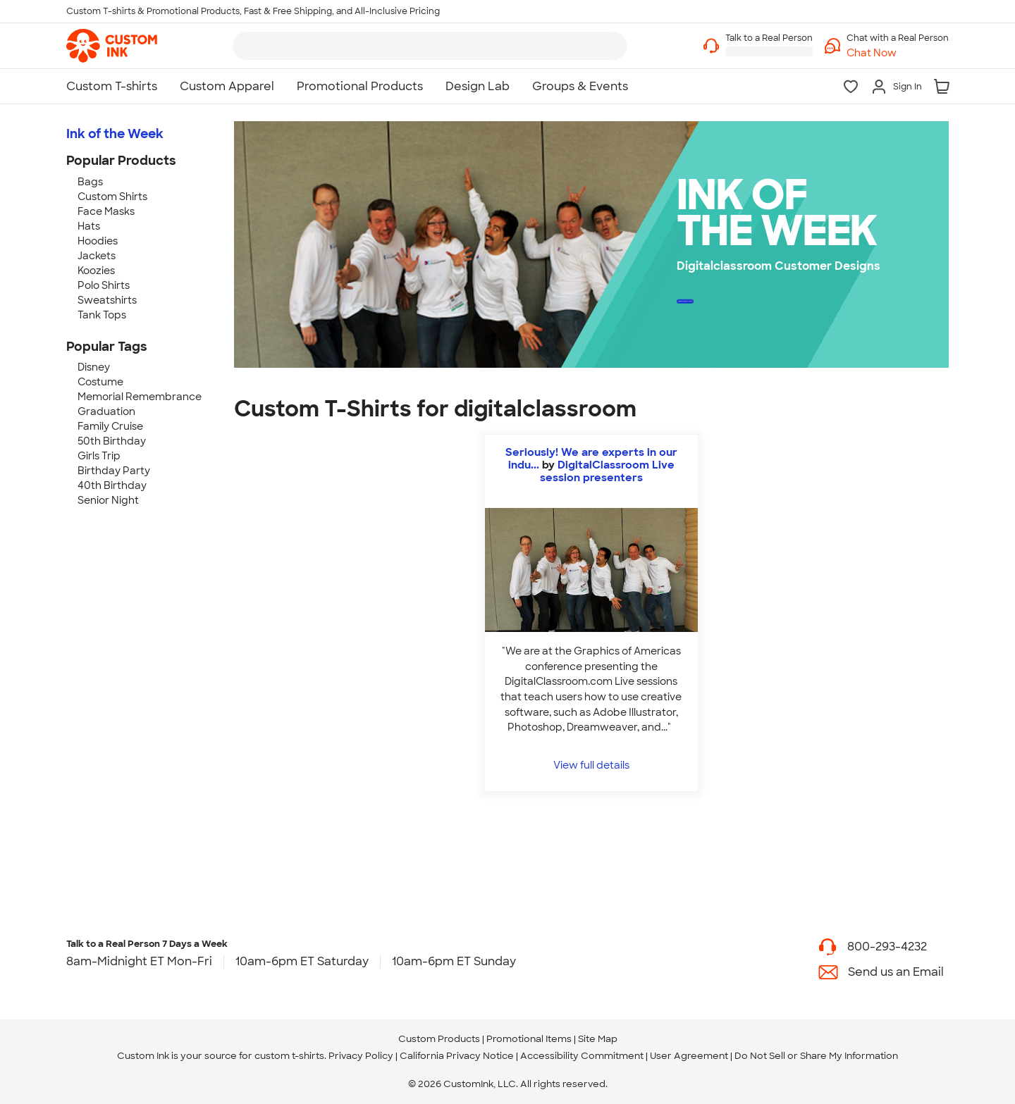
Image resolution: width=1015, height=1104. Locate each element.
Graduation (106, 411)
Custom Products (439, 1039)
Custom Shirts (112, 196)
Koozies (96, 270)
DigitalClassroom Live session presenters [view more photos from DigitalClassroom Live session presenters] (607, 471)
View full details (591, 764)
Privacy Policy (360, 1056)
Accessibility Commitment (582, 1056)
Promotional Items (529, 1039)
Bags (90, 181)
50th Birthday (112, 441)
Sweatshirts (107, 300)
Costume (100, 382)
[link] (111, 46)
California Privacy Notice (457, 1056)
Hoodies (98, 241)
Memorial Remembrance (140, 396)
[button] (898, 53)
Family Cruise (110, 426)
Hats (89, 226)
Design (754, 304)
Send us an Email (896, 972)
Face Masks (106, 211)
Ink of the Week (115, 133)
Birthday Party (114, 470)
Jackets (97, 255)
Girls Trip (99, 455)
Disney (94, 367)
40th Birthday (112, 485)
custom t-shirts (289, 1056)
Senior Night (108, 500)
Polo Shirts (104, 285)
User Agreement (689, 1056)
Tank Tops (102, 315)
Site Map (597, 1039)
